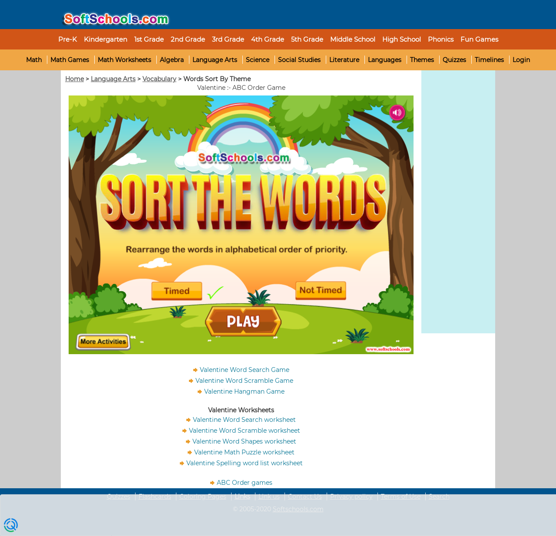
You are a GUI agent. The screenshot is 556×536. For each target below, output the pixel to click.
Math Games (69, 60)
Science (257, 60)
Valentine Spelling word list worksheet (244, 463)
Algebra (172, 60)
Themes (422, 60)
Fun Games (479, 39)
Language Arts (214, 60)
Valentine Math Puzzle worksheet (244, 452)
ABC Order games (244, 483)
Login (521, 60)
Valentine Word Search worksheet (244, 420)
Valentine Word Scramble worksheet (244, 430)
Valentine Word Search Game (244, 370)
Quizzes (454, 60)
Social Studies (299, 60)
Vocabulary (159, 79)
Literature (344, 60)
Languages (384, 60)
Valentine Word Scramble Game (244, 381)
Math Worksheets (124, 60)
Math (34, 60)
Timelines (489, 60)
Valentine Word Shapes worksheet (244, 441)
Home (74, 79)
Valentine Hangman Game (244, 391)
